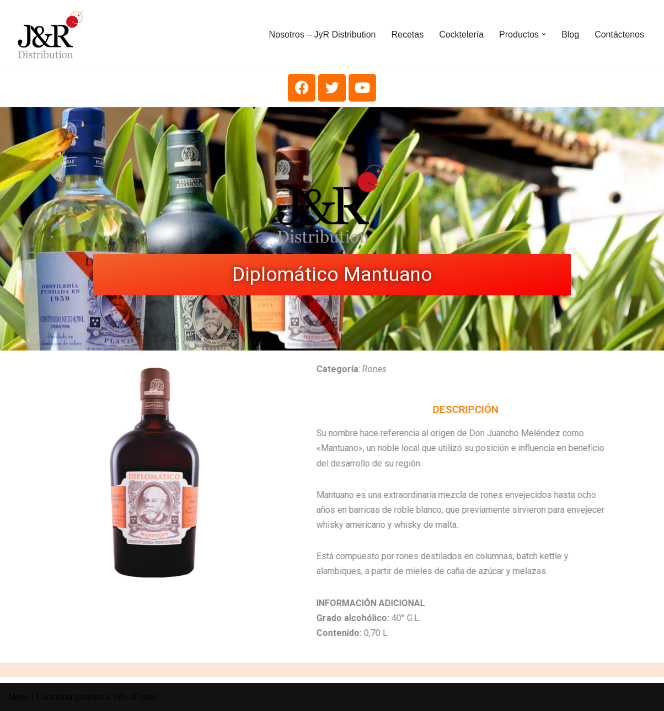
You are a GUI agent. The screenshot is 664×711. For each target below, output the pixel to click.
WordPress (135, 697)
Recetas (407, 34)
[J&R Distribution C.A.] (51, 34)
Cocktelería (461, 34)
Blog (570, 34)
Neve (18, 697)
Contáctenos (619, 34)
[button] (544, 34)
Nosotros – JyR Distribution (322, 34)
